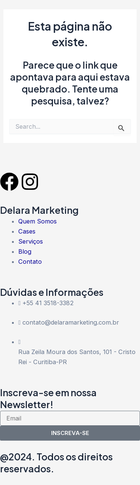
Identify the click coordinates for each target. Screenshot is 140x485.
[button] (126, 12)
